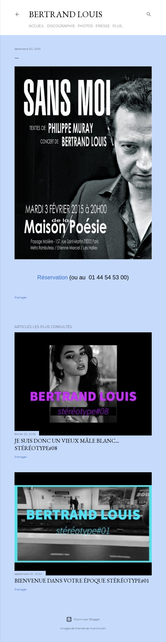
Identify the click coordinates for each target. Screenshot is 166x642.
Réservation (52, 277)
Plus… (118, 26)
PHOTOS (85, 26)
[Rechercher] (149, 13)
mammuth (98, 628)
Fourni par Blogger (83, 619)
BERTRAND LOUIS (65, 14)
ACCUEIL (36, 26)
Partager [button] (21, 297)
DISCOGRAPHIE (61, 26)
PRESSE (103, 26)
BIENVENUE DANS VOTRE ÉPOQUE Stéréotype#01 (82, 580)
